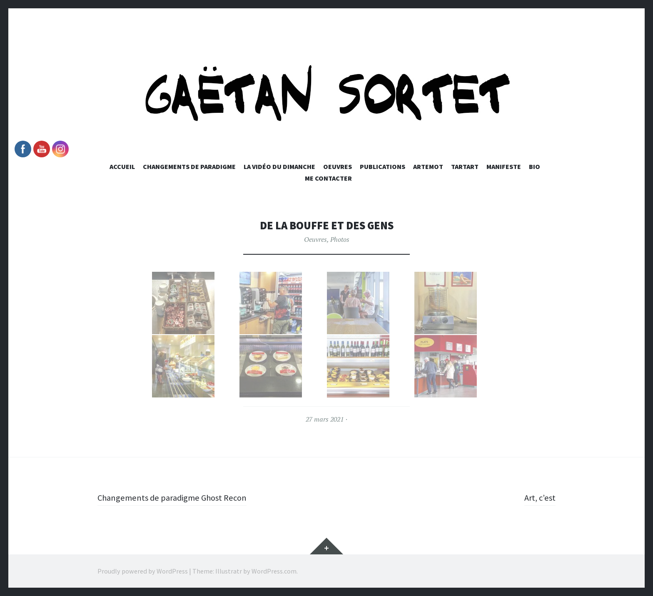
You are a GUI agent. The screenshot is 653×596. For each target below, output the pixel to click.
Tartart (465, 166)
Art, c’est (539, 497)
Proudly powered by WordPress (142, 571)
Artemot (428, 166)
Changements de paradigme (189, 166)
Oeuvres (337, 166)
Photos (339, 239)
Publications (382, 166)
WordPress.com (274, 571)
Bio (534, 166)
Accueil (122, 166)
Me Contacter (328, 178)
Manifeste (503, 166)
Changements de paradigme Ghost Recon (176, 497)
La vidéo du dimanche (279, 166)
